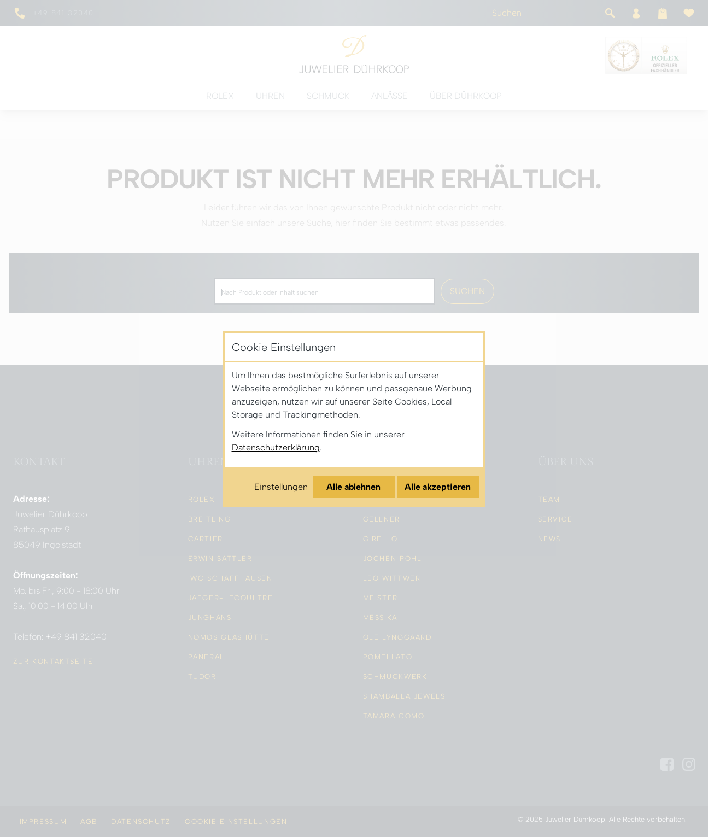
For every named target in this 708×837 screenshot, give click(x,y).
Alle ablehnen (353, 487)
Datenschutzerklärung (276, 447)
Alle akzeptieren (438, 487)
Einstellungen (281, 487)
